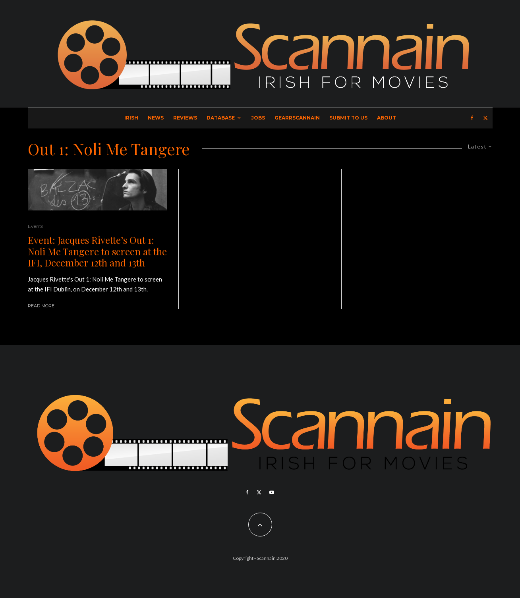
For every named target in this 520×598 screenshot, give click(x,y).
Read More (41, 306)
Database (221, 118)
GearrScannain (297, 118)
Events (35, 226)
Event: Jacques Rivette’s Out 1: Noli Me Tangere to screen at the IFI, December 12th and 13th (97, 251)
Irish (131, 118)
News (156, 118)
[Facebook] (472, 118)
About (386, 118)
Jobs (258, 118)
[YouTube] (271, 492)
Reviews (185, 118)
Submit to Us (348, 118)
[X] (485, 118)
